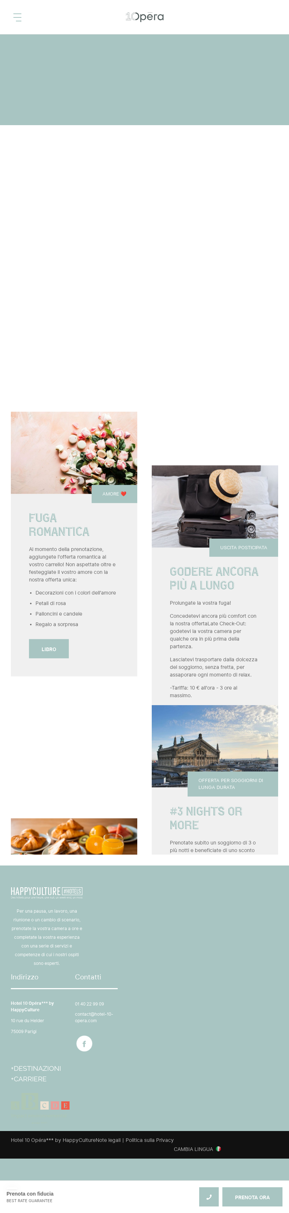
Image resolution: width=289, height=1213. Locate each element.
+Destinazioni (36, 1068)
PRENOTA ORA (252, 1197)
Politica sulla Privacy (150, 1140)
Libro (49, 649)
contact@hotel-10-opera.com (94, 1017)
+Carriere (29, 1079)
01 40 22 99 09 (89, 1004)
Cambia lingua (193, 1149)
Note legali (108, 1140)
